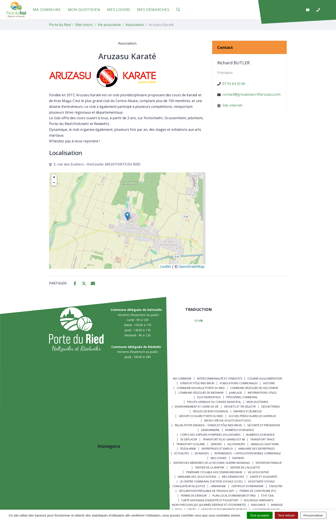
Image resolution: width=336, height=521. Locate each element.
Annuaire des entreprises (256, 448)
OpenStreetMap (191, 266)
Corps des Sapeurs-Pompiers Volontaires (210, 435)
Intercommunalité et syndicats (219, 378)
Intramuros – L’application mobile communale (247, 453)
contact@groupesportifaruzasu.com (251, 94)
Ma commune (47, 9)
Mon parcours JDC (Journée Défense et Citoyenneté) (209, 505)
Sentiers (238, 458)
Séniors (216, 444)
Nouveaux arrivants (258, 500)
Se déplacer (188, 439)
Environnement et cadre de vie (197, 406)
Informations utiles (262, 393)
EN (196, 321)
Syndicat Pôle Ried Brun (197, 383)
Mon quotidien (84, 9)
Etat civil (267, 495)
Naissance (258, 505)
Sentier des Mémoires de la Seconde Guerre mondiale (211, 463)
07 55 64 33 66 (233, 83)
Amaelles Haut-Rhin (265, 444)
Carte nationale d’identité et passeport (210, 500)
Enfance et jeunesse (248, 411)
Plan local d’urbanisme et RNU (234, 495)
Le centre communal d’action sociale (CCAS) (211, 481)
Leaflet (165, 266)
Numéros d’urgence (239, 430)
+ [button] (54, 177)
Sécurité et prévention (263, 425)
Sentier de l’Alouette (245, 467)
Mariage (277, 505)
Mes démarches (153, 9)
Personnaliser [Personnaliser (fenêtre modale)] (313, 515)
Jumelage (235, 393)
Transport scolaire (190, 444)
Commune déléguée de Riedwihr (201, 393)
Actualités (181, 453)
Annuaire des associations (197, 477)
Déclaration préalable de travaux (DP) (206, 491)
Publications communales (239, 383)
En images (202, 453)
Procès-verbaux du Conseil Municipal (214, 402)
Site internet (232, 105)
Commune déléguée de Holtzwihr (254, 388)
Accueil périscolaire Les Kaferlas (252, 416)
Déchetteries (270, 406)
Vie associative (258, 472)
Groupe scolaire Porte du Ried (201, 416)
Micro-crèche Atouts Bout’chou (227, 420)
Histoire (269, 383)
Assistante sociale (261, 481)
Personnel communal (242, 397)
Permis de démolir (194, 495)
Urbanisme (218, 486)
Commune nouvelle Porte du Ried (201, 388)
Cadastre (275, 486)
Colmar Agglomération (265, 378)
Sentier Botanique (268, 463)
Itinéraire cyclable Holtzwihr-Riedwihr (214, 472)
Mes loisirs (118, 9)
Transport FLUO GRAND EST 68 (224, 439)
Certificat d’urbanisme (247, 486)
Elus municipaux (209, 397)
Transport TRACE (262, 439)
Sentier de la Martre (209, 467)
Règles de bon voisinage (210, 411)
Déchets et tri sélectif (240, 406)
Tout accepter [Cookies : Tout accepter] (259, 515)
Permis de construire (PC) (258, 491)
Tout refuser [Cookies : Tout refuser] (286, 515)
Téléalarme (188, 448)
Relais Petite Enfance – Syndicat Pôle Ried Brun (208, 425)
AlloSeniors (236, 444)
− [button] (54, 182)
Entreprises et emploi (217, 448)
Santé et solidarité (263, 477)
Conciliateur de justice (188, 486)
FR (201, 321)
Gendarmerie (210, 430)
